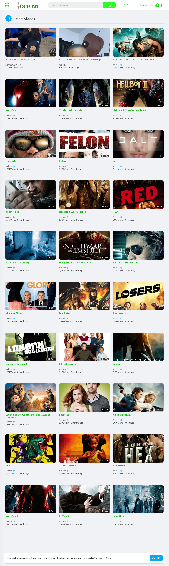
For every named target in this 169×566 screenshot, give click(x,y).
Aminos (117, 65)
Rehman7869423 (13, 65)
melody (62, 65)
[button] (151, 5)
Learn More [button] (104, 558)
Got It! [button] (156, 558)
